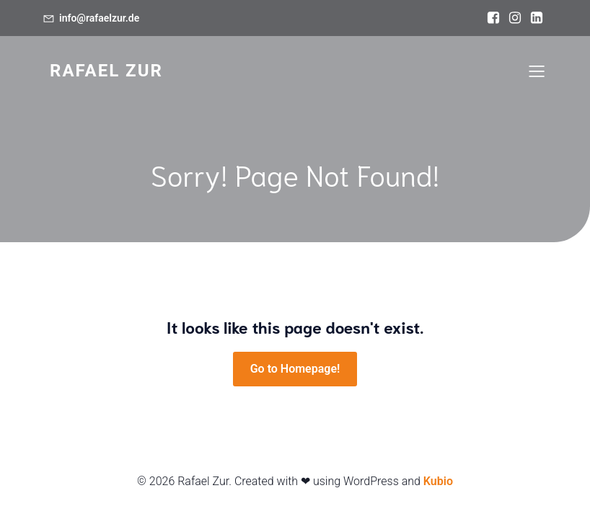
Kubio (438, 481)
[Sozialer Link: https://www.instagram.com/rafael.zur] (515, 18)
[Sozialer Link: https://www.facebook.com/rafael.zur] (493, 18)
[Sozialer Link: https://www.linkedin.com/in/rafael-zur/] (536, 18)
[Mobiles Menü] (536, 70)
